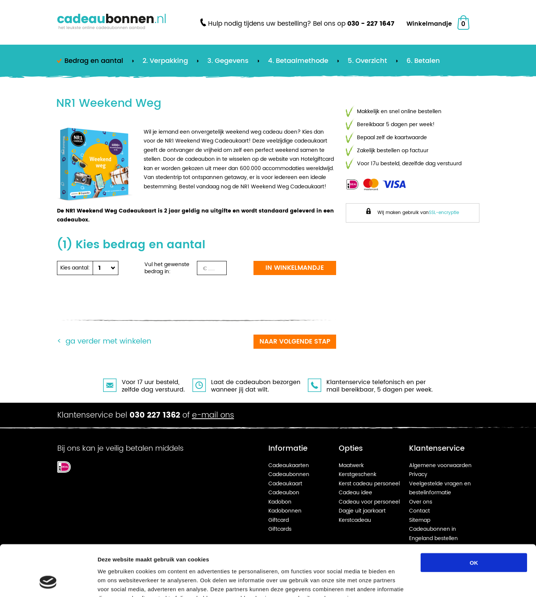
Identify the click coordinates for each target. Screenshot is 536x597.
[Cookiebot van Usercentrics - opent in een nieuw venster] (48, 582)
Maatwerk (351, 465)
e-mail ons (213, 415)
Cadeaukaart (285, 483)
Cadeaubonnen (288, 474)
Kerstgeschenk (357, 474)
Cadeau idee (355, 492)
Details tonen (402, 582)
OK (474, 517)
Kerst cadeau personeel (369, 483)
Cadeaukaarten (288, 465)
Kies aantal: (75, 268)
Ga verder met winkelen (108, 341)
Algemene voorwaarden (440, 465)
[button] (104, 268)
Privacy (418, 474)
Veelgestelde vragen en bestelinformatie (440, 488)
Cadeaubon (283, 492)
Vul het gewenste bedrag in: (166, 268)
